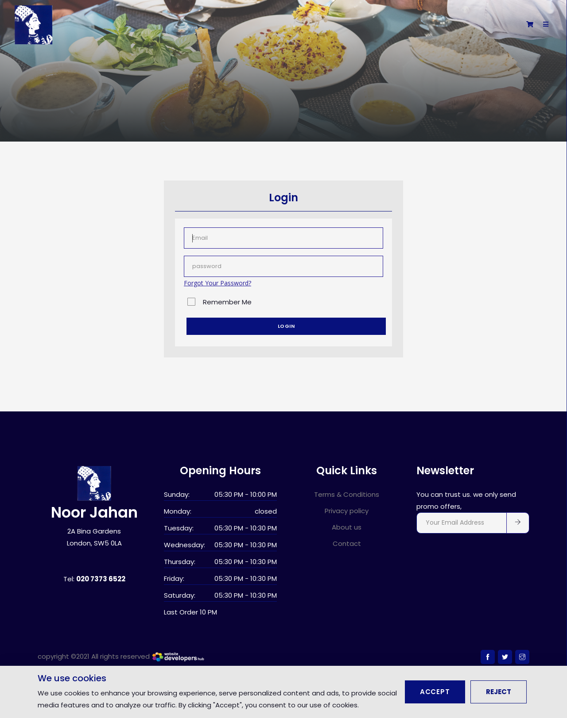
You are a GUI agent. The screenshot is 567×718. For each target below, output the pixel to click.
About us (346, 527)
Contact (347, 543)
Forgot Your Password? (217, 283)
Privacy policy (347, 510)
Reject (498, 691)
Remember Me (227, 302)
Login (286, 326)
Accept (435, 691)
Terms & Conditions (346, 494)
